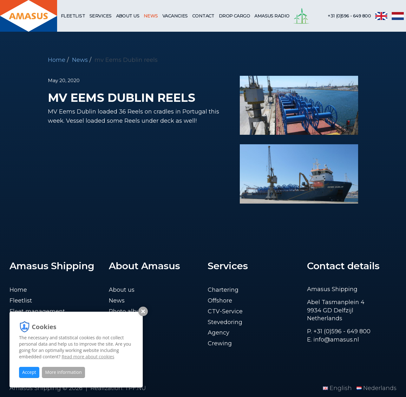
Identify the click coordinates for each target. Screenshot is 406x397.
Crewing (220, 343)
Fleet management (37, 311)
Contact (203, 16)
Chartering (223, 289)
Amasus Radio (271, 16)
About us (128, 16)
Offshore (220, 300)
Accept (29, 372)
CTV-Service (225, 311)
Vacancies (175, 16)
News (151, 16)
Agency (218, 332)
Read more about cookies (88, 357)
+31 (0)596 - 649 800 (349, 16)
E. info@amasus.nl (333, 339)
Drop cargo (234, 16)
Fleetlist (73, 16)
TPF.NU (135, 388)
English (338, 388)
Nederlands (376, 388)
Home (56, 59)
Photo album (127, 311)
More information (63, 372)
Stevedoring (225, 322)
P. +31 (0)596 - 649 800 (338, 331)
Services (100, 16)
